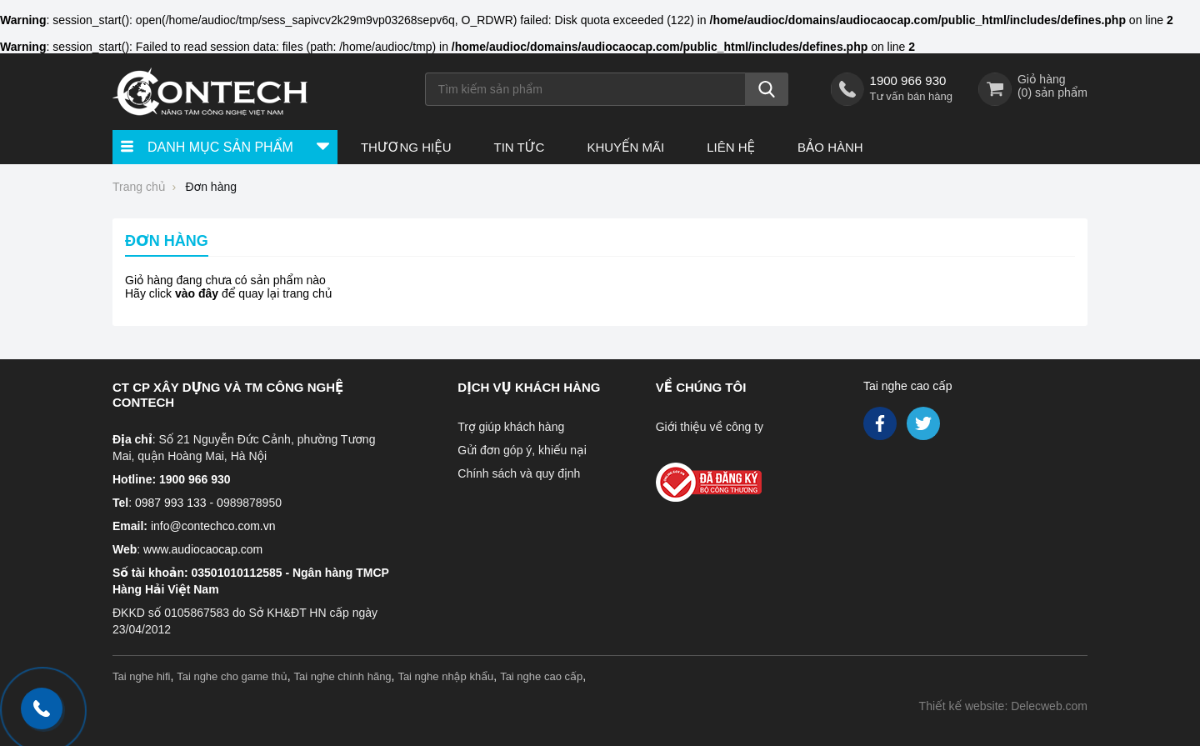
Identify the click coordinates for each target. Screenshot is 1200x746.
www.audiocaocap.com (202, 549)
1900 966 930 (908, 80)
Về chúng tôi (701, 387)
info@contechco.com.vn (213, 526)
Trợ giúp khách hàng (511, 426)
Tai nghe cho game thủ (232, 676)
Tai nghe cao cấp (907, 386)
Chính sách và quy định (519, 473)
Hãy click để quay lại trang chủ (228, 293)
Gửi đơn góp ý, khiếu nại (522, 450)
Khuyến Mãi (625, 147)
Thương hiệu (406, 147)
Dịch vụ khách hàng (529, 387)
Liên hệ (731, 147)
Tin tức (518, 147)
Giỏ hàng (1042, 79)
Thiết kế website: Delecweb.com (1003, 706)
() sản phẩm (1053, 92)
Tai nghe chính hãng (343, 676)
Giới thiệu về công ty (709, 426)
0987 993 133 (171, 502)
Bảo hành (830, 147)
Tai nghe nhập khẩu (445, 676)
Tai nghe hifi (141, 676)
